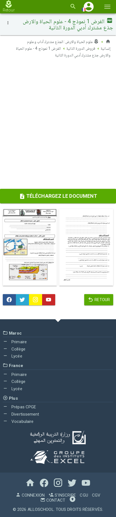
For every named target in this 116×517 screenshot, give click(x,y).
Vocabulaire (18, 421)
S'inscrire (62, 495)
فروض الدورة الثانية (80, 48)
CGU (84, 495)
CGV (96, 495)
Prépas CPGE (19, 406)
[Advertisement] (58, 125)
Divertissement (21, 414)
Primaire (15, 341)
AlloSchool (41, 509)
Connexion (30, 495)
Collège (14, 349)
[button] (88, 6)
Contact (52, 500)
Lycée (12, 356)
